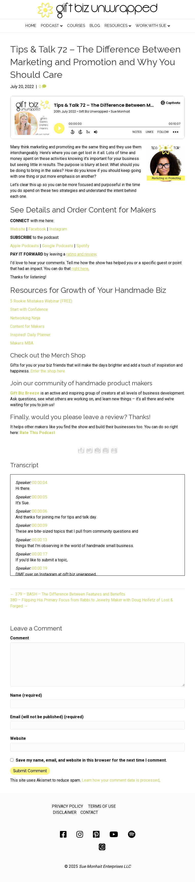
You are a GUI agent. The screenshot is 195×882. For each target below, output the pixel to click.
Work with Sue (151, 25)
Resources (116, 25)
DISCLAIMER (64, 812)
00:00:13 (39, 539)
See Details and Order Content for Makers (83, 209)
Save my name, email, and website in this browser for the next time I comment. (91, 760)
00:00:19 (39, 568)
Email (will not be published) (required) (47, 716)
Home (30, 25)
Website (17, 229)
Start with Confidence (29, 309)
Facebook (37, 229)
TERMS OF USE (102, 806)
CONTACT (89, 812)
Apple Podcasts (24, 245)
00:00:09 (39, 525)
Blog (95, 25)
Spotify (82, 245)
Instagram (58, 229)
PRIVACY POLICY (67, 806)
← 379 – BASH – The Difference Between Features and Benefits (67, 594)
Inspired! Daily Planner (30, 334)
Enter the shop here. (48, 371)
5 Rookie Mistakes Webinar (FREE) (41, 301)
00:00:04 (39, 482)
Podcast (50, 25)
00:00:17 (39, 554)
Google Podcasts (57, 245)
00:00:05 (39, 497)
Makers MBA (21, 343)
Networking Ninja (25, 318)
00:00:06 (39, 511)
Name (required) (26, 695)
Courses (76, 25)
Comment (19, 638)
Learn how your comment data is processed (120, 780)
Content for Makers (27, 326)
